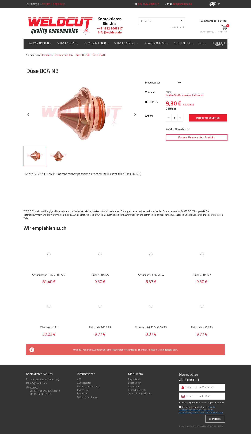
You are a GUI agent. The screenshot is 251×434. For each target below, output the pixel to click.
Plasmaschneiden (63, 55)
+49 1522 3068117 (148, 3)
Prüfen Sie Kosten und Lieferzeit (185, 95)
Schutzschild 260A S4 (151, 275)
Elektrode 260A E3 (100, 327)
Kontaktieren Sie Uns (39, 374)
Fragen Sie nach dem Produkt (196, 137)
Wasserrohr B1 (49, 327)
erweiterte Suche (178, 27)
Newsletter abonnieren (189, 377)
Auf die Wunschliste (177, 129)
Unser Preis (151, 102)
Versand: (150, 92)
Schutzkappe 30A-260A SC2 (49, 275)
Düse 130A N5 (100, 275)
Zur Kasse (222, 32)
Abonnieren (215, 419)
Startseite (46, 55)
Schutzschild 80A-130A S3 (151, 327)
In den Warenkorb (208, 118)
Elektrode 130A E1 (202, 327)
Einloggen (45, 3)
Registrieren (59, 3)
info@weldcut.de (182, 3)
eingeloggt (166, 349)
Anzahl (149, 116)
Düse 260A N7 (202, 275)
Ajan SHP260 (82, 55)
